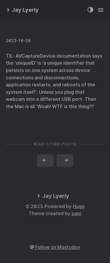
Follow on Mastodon (55, 247)
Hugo (78, 206)
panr (77, 213)
